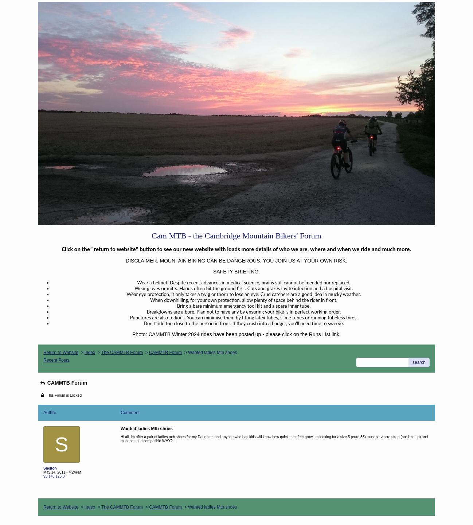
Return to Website (60, 352)
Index (90, 352)
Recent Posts (56, 360)
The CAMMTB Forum (122, 352)
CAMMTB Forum (165, 352)
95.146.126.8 (53, 476)
